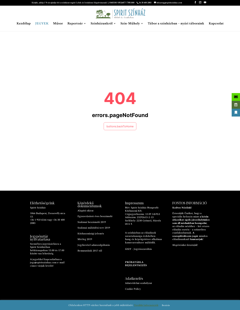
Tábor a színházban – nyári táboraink (176, 24)
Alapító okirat (86, 211)
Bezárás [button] (166, 305)
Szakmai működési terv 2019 (94, 228)
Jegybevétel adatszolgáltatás (94, 245)
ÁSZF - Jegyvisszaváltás (138, 249)
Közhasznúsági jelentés (91, 234)
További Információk (146, 305)
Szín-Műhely (130, 24)
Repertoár (75, 24)
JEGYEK (41, 24)
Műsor (58, 24)
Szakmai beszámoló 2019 (92, 222)
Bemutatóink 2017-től (90, 251)
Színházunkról (101, 24)
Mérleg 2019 (85, 239)
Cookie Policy (133, 289)
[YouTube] (205, 3)
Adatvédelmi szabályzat (138, 283)
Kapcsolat (216, 24)
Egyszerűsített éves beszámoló (95, 216)
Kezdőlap (23, 24)
